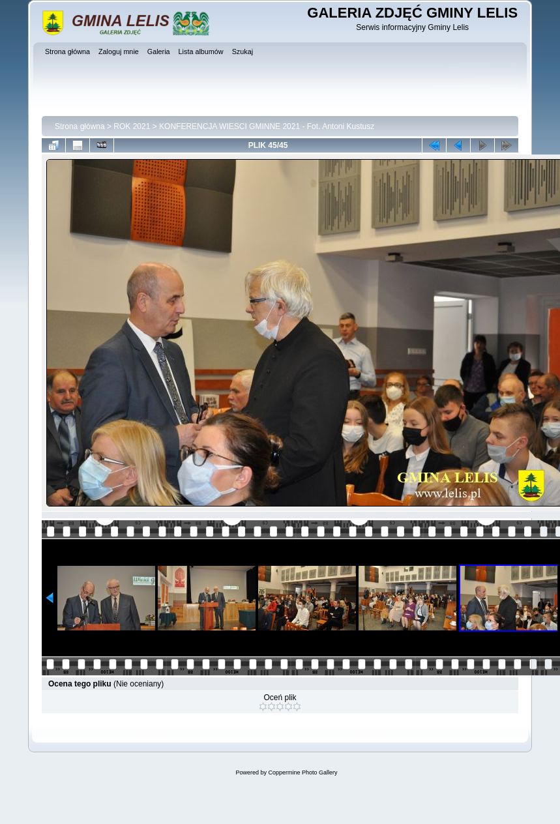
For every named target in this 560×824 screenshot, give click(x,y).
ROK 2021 (131, 126)
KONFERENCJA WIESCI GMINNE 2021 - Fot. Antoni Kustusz (266, 126)
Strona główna (80, 126)
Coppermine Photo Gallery (302, 772)
